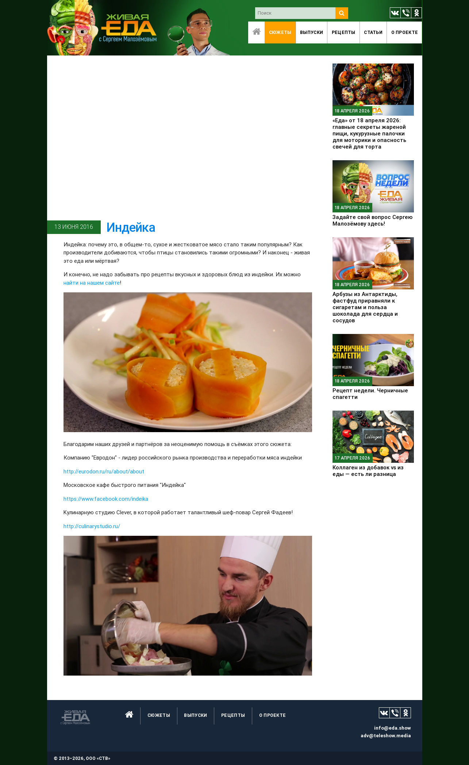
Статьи (373, 32)
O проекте (404, 32)
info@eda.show (392, 728)
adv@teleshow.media (386, 736)
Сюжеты (280, 32)
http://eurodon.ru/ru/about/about (104, 471)
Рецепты (343, 32)
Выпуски (311, 32)
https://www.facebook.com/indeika (106, 498)
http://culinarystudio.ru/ (92, 526)
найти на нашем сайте (92, 282)
